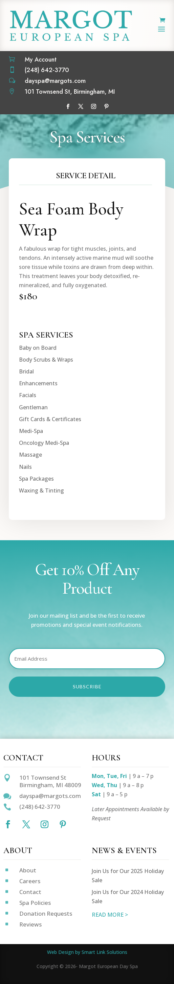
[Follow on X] (80, 106)
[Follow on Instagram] (93, 106)
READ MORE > (110, 914)
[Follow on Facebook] (68, 106)
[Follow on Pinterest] (106, 106)
